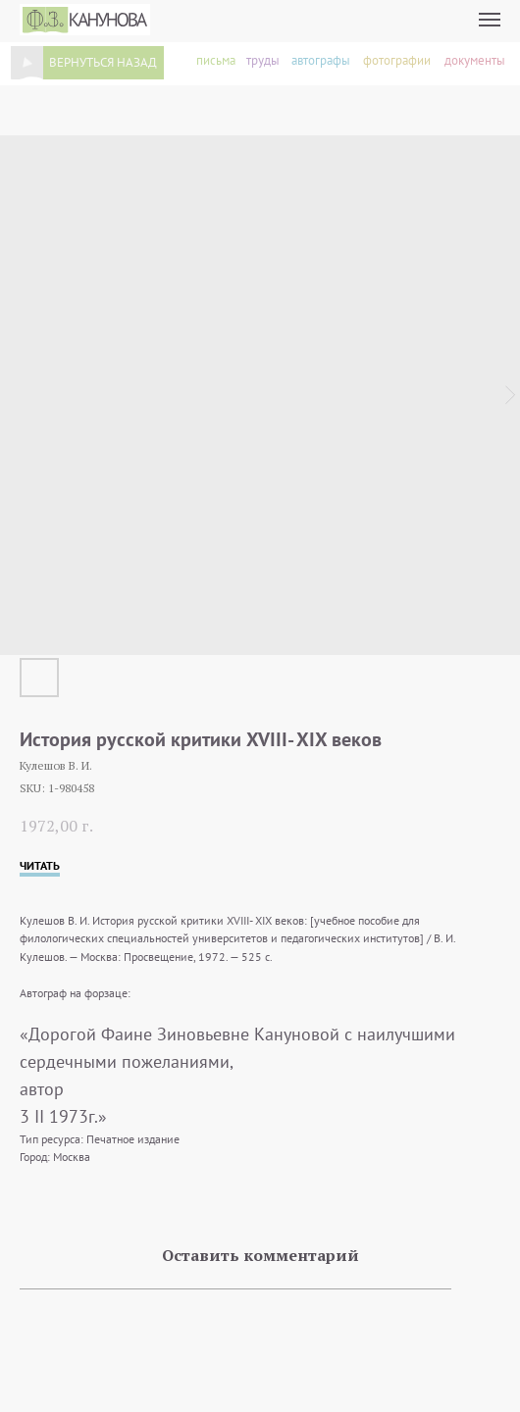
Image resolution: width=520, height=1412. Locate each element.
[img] (27, 62)
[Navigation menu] (489, 19)
